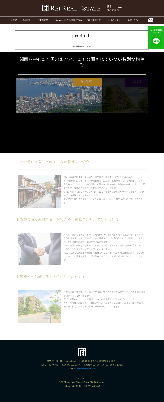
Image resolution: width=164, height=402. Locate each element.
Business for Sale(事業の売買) (69, 20)
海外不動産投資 (95, 20)
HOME (14, 20)
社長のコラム (115, 20)
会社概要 (27, 20)
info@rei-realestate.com (85, 368)
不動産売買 (44, 20)
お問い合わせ (135, 20)
